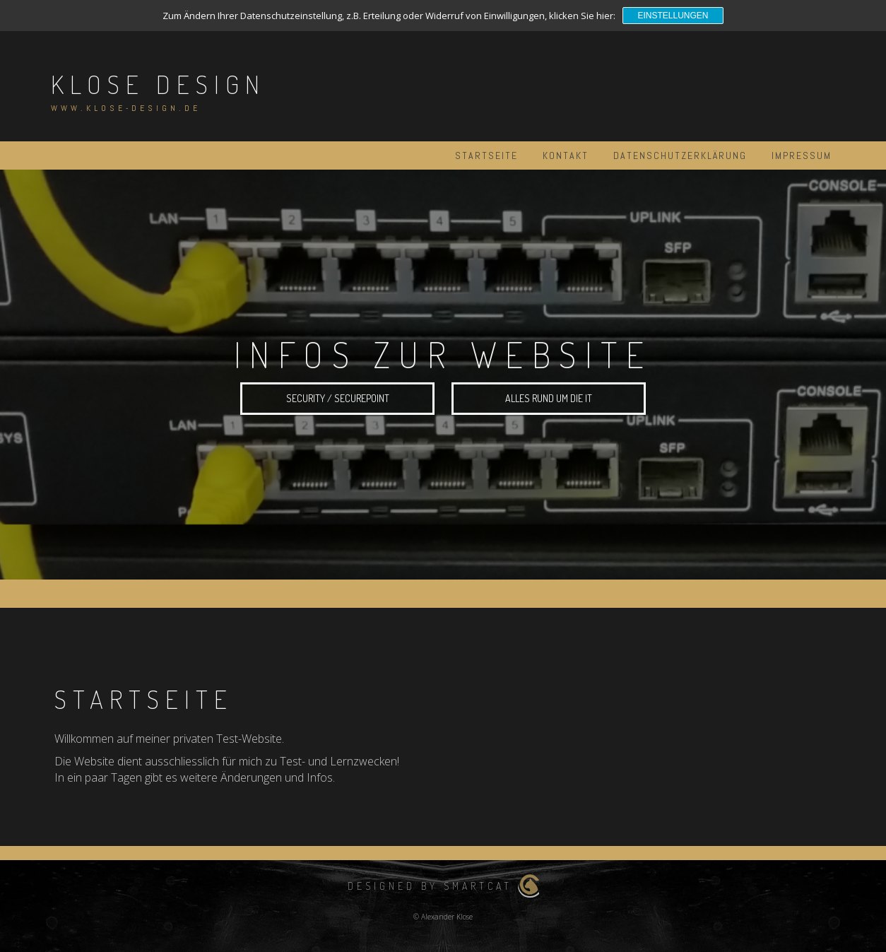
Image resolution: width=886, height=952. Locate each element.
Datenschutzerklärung (680, 155)
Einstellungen (672, 15)
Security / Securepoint (337, 400)
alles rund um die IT (548, 400)
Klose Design (158, 84)
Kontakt (566, 155)
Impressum (802, 155)
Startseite (486, 155)
